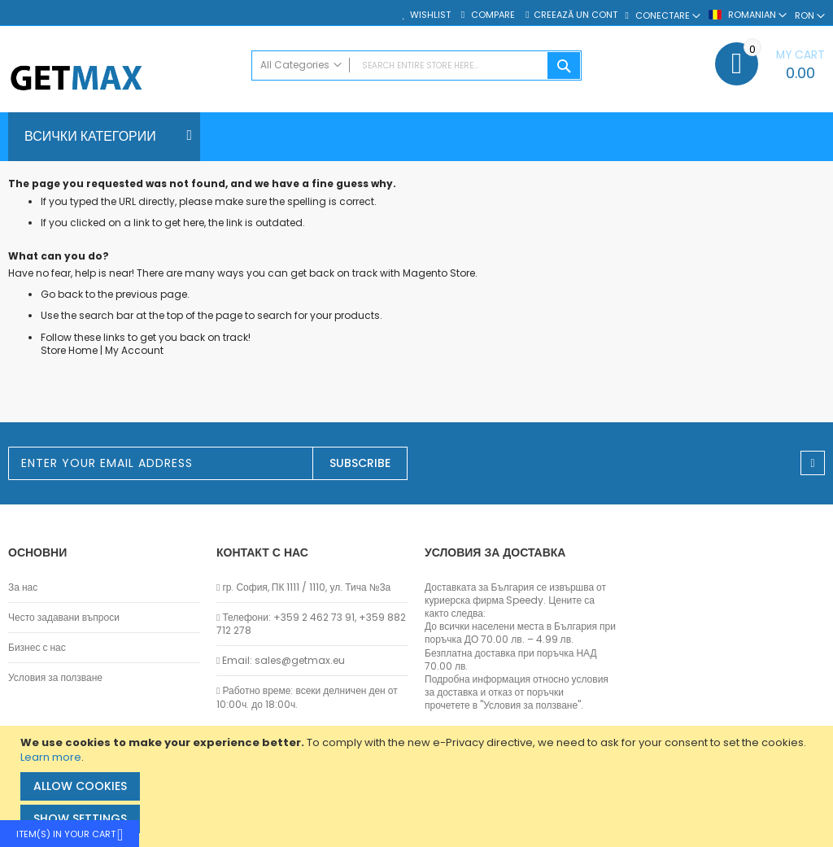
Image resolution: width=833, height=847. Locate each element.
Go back (62, 294)
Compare (492, 15)
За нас (22, 587)
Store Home (69, 350)
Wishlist (430, 15)
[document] (418, 786)
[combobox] (417, 65)
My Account (134, 350)
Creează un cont (575, 15)
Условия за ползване (55, 677)
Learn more (50, 757)
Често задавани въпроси (64, 617)
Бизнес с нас (37, 647)
